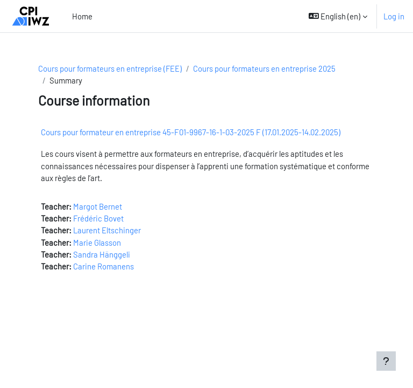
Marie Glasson (97, 242)
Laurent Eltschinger (107, 230)
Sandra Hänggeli (101, 254)
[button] (338, 16)
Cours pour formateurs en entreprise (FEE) (110, 68)
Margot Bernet (97, 206)
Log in (393, 16)
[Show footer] (386, 361)
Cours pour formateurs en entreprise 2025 (264, 68)
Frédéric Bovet (98, 218)
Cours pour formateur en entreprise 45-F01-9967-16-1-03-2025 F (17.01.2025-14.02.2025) (190, 132)
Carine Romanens (103, 266)
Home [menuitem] (82, 16)
